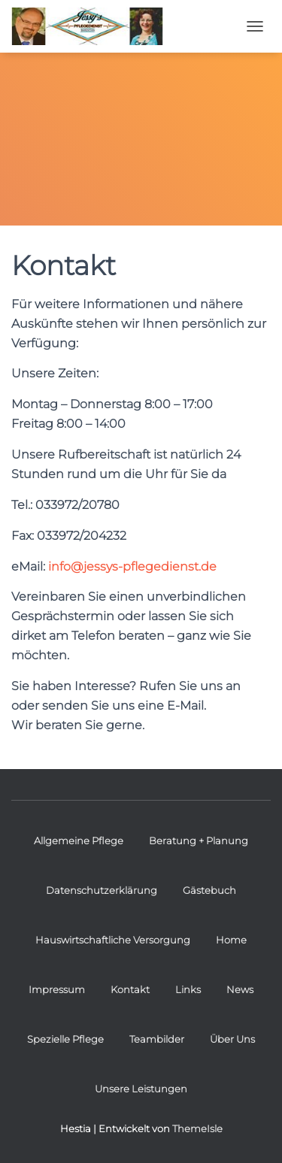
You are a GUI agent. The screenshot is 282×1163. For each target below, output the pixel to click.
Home (231, 940)
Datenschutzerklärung (101, 890)
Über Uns (232, 1039)
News (239, 989)
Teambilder (156, 1039)
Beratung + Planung (198, 840)
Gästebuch (209, 890)
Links (188, 989)
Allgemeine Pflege (78, 840)
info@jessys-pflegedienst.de (132, 566)
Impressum (57, 989)
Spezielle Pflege (65, 1039)
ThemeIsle (197, 1128)
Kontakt (130, 989)
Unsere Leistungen (141, 1089)
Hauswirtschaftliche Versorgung (112, 940)
